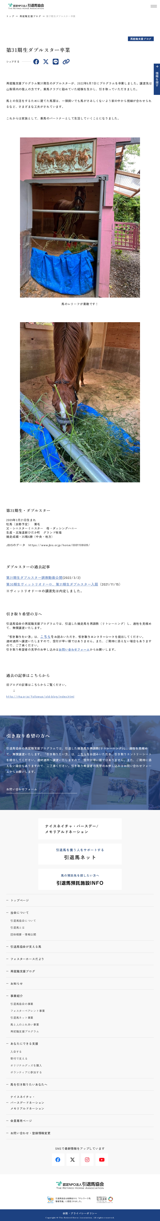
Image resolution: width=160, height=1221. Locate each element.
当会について (19, 912)
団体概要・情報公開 (23, 934)
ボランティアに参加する (26, 1072)
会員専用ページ (21, 1121)
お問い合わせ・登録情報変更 (30, 1133)
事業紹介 (16, 996)
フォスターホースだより (27, 959)
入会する (16, 1052)
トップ (10, 16)
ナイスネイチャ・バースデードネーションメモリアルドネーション (27, 1102)
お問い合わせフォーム (74, 649)
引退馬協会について (23, 921)
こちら (45, 636)
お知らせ (16, 983)
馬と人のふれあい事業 (24, 1024)
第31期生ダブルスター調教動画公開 (34, 577)
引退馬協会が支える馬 (25, 946)
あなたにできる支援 (24, 1043)
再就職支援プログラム (24, 1031)
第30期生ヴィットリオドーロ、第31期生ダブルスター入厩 (52, 584)
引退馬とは (17, 927)
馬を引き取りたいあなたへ (29, 1084)
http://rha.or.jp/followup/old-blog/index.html (40, 696)
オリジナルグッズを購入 (26, 1065)
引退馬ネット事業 (21, 1018)
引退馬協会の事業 (21, 1004)
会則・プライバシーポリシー (80, 1213)
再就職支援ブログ (30, 16)
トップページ (19, 900)
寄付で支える (19, 1058)
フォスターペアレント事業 (27, 1011)
